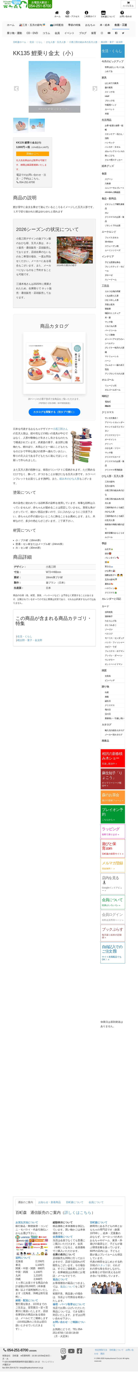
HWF (107, 96)
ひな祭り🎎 (110, 571)
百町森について (74, 1202)
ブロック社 (110, 100)
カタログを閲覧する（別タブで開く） (54, 412)
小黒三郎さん (60, 429)
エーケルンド (109, 231)
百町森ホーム (19, 42)
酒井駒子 (109, 616)
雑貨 (104, 670)
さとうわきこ (111, 625)
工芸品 (105, 285)
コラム (46, 33)
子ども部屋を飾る (112, 262)
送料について (23, 1257)
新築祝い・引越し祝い (114, 718)
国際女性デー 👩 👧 (114, 575)
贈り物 (105, 686)
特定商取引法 (101, 1350)
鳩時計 (105, 396)
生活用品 (106, 120)
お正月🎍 (109, 549)
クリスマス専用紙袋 (113, 470)
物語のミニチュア (112, 313)
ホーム (10, 25)
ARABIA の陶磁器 (112, 192)
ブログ (83, 33)
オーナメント (111, 439)
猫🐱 (107, 562)
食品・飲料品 (109, 198)
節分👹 (108, 553)
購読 (103, 1353)
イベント (69, 33)
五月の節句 (110, 486)
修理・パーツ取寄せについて (69, 1304)
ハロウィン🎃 (111, 588)
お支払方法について (27, 1222)
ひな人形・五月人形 (56, 42)
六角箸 (108, 183)
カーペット (110, 109)
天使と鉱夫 (110, 304)
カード (105, 606)
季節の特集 (74, 25)
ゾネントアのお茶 (112, 225)
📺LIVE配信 (56, 25)
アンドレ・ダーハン (113, 655)
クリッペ (109, 444)
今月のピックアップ (112, 61)
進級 (107, 697)
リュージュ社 (111, 385)
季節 (104, 543)
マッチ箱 (109, 322)
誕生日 (108, 701)
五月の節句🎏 (111, 579)
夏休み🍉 (109, 584)
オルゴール (108, 379)
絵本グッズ (108, 166)
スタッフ (103, 1265)
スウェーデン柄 (111, 246)
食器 (104, 173)
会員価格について (63, 1236)
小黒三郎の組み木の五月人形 (83, 42)
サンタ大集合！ (111, 418)
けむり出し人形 (111, 300)
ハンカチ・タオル (112, 147)
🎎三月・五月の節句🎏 (32, 25)
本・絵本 (105, 25)
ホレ (107, 213)
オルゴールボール (112, 390)
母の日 (108, 709)
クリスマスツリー (112, 435)
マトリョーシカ (111, 356)
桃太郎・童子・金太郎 (112, 42)
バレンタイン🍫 (112, 558)
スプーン (109, 179)
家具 (104, 77)
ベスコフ (109, 634)
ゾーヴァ (109, 629)
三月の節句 (110, 481)
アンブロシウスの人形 (114, 374)
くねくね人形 (111, 326)
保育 (93, 33)
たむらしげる (111, 621)
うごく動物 (110, 335)
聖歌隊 (108, 309)
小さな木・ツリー (112, 448)
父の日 (108, 714)
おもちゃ (90, 25)
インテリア (108, 256)
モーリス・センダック (114, 638)
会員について (96, 1202)
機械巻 (108, 406)
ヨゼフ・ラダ (111, 647)
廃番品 (105, 740)
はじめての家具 (111, 83)
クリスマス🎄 (111, 592)
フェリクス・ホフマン (114, 651)
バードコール (111, 330)
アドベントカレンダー (114, 422)
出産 (107, 692)
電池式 (108, 402)
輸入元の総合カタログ (114, 730)
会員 (57, 33)
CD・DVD (32, 33)
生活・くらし (36, 42)
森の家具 (109, 87)
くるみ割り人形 (111, 296)
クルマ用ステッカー (113, 160)
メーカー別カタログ (113, 734)
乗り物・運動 (14, 33)
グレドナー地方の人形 (114, 348)
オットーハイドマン (113, 664)
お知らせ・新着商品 (49, 1202)
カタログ (106, 724)
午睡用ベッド (111, 105)
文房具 (108, 676)
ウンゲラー (110, 660)
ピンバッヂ (110, 680)
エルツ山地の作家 (112, 291)
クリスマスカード (112, 457)
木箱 (107, 113)
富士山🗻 (109, 566)
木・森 (108, 317)
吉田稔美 (109, 612)
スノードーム (111, 279)
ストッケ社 (110, 92)
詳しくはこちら (77, 1212)
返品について (60, 1279)
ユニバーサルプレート (114, 188)
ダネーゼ (109, 275)
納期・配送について (27, 1300)
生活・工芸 (121, 25)
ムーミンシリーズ (112, 250)
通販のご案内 (25, 1202)
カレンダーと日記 (111, 598)
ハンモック (110, 142)
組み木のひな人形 (69, 478)
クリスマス (108, 412)
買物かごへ (32, 153)
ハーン (108, 361)
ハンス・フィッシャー (114, 642)
